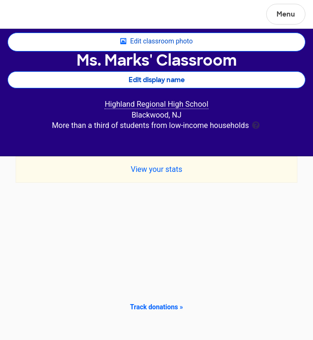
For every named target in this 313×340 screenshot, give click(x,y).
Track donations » (156, 307)
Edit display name (157, 80)
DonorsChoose (30, 15)
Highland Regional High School (156, 104)
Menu (286, 14)
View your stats (156, 169)
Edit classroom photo (156, 41)
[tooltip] (256, 124)
